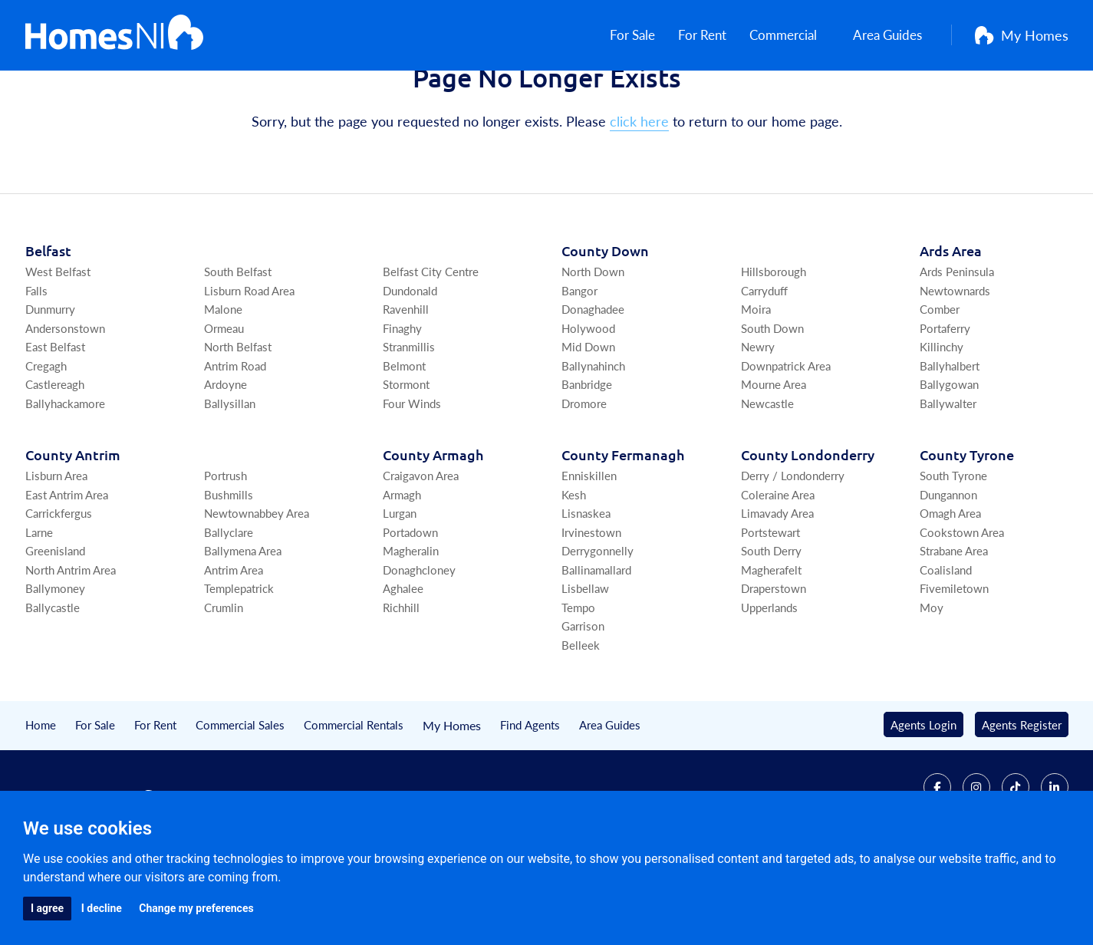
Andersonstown (65, 405)
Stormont (406, 461)
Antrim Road (235, 442)
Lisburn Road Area (249, 367)
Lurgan (399, 589)
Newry (758, 423)
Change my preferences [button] (196, 908)
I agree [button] (47, 908)
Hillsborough (773, 348)
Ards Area (951, 327)
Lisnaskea (586, 589)
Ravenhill (406, 385)
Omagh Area (950, 589)
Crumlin (223, 684)
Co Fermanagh (622, 531)
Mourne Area (773, 461)
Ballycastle (52, 684)
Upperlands (769, 684)
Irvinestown (591, 609)
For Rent (708, 38)
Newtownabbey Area (256, 589)
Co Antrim (72, 531)
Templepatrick (239, 665)
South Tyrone (953, 552)
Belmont (404, 442)
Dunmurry (50, 385)
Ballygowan (949, 461)
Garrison (582, 702)
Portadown (410, 609)
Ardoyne (225, 461)
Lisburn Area (56, 552)
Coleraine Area (778, 571)
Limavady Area (777, 589)
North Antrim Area (70, 646)
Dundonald (410, 367)
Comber (940, 385)
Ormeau (224, 405)
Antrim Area (233, 646)
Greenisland (55, 627)
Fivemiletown (954, 665)
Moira (756, 385)
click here (639, 197)
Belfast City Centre (431, 348)
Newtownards (955, 367)
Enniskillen (589, 552)
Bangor (579, 367)
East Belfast (55, 423)
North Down (592, 348)
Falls (36, 367)
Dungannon (948, 571)
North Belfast (238, 423)
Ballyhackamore (65, 480)
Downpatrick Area (786, 442)
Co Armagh (433, 531)
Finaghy (402, 405)
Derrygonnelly (597, 627)
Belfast (48, 327)
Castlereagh (54, 461)
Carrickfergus (58, 589)
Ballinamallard (596, 646)
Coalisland (946, 646)
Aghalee (403, 665)
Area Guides (890, 38)
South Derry (771, 627)
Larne (39, 609)
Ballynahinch (593, 442)
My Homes (1021, 38)
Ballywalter (948, 480)
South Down (772, 405)
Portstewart (770, 609)
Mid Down (588, 423)
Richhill (401, 684)
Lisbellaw (585, 665)
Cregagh (46, 442)
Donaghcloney (419, 646)
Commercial (793, 38)
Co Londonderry (807, 531)
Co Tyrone (967, 531)
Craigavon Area (421, 552)
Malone (223, 385)
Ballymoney (55, 665)
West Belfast (58, 348)
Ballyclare (228, 609)
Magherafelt (771, 646)
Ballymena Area (242, 627)
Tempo (578, 684)
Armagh (402, 571)
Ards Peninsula (957, 348)
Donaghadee (592, 385)
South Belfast (238, 348)
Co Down (605, 327)
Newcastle (767, 480)
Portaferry (945, 405)
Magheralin (411, 627)
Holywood (588, 405)
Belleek (580, 721)
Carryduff (764, 367)
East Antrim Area (66, 571)
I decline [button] (101, 908)
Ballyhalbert (949, 442)
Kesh (573, 571)
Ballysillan (229, 480)
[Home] (114, 38)
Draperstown (773, 665)
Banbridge (586, 461)
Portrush (225, 552)
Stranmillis (409, 423)
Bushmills (228, 571)
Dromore (584, 480)
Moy (931, 684)
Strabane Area (954, 627)
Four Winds (412, 480)
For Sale (635, 38)
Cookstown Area (962, 609)
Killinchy (941, 423)
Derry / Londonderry (792, 552)
